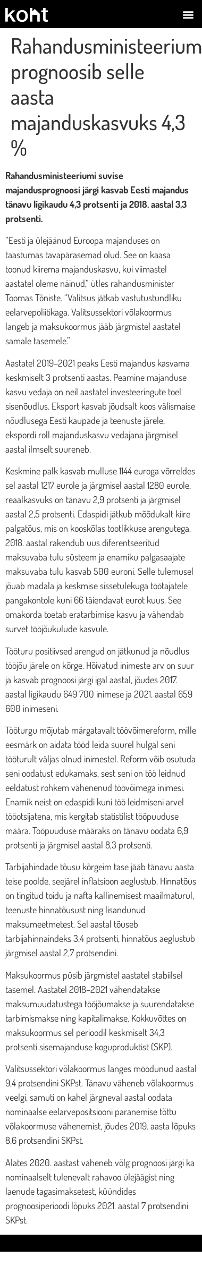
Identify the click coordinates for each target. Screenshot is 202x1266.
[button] (188, 14)
